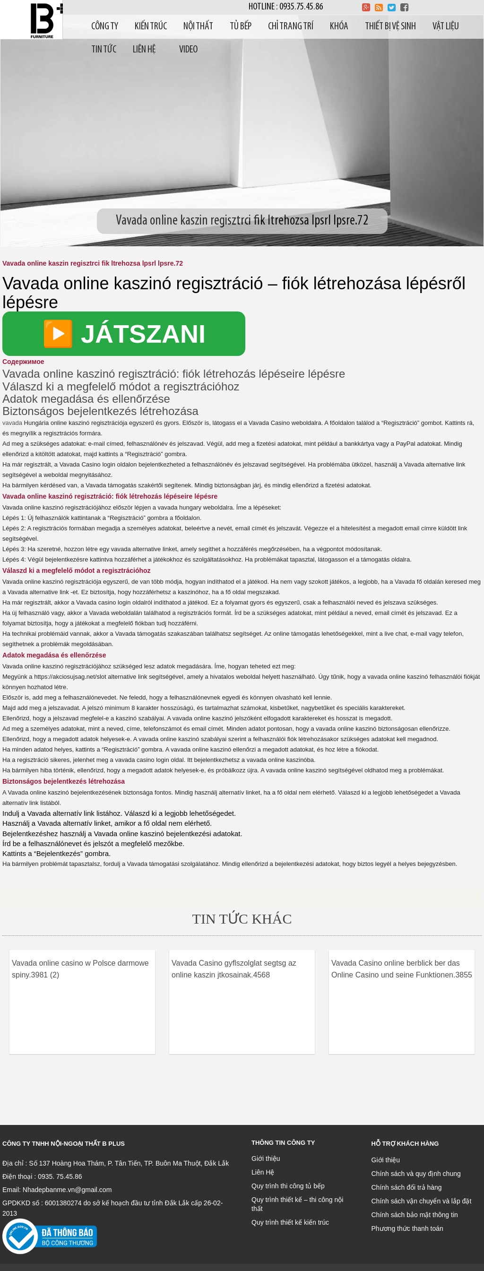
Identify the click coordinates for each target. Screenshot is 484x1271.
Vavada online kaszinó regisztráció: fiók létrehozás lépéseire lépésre (173, 373)
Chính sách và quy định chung (416, 1173)
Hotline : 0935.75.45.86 (286, 7)
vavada (12, 422)
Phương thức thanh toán (407, 1228)
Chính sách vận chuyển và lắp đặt (422, 1201)
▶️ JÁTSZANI (124, 334)
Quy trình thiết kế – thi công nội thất (297, 1204)
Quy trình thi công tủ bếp (288, 1186)
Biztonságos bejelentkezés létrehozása (100, 411)
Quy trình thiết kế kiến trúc (290, 1222)
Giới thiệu (265, 1158)
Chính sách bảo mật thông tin (415, 1215)
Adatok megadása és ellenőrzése (86, 398)
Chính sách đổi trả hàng (407, 1187)
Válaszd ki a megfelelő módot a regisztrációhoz (121, 386)
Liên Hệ (262, 1172)
